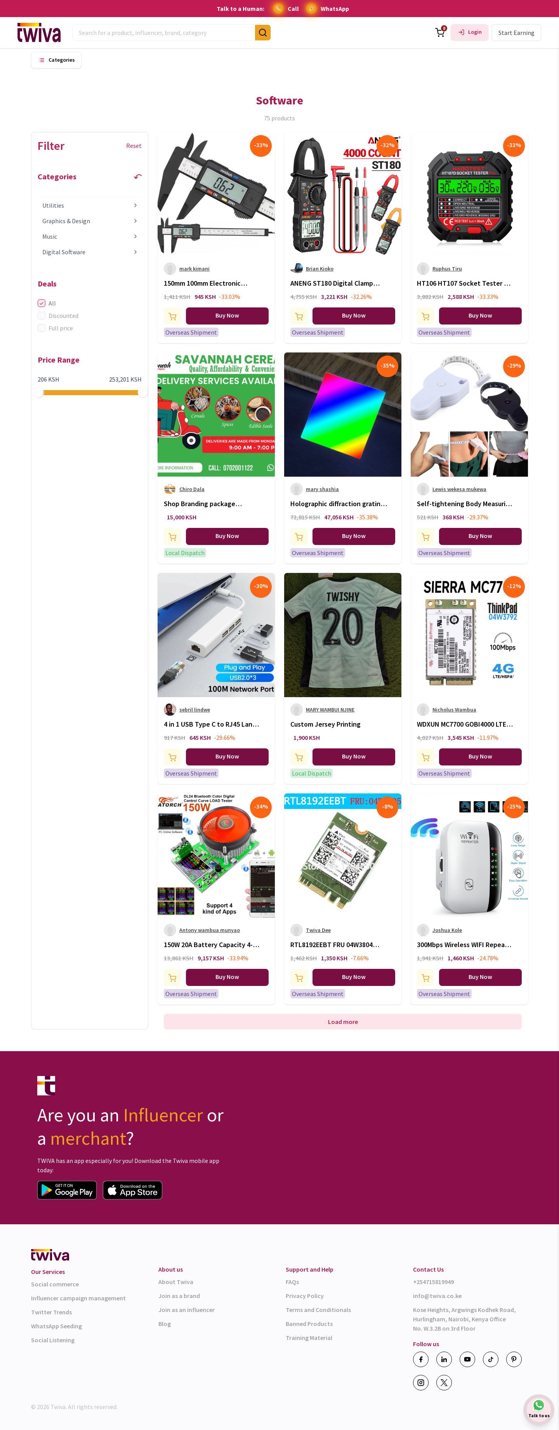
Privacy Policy (305, 1296)
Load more (343, 1022)
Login (475, 32)
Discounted (58, 315)
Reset (134, 145)
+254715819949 (433, 1282)
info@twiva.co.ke (437, 1296)
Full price (55, 328)
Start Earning (516, 32)
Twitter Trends (51, 1312)
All (47, 303)
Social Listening (53, 1340)
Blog (164, 1324)
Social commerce (55, 1284)
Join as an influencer (186, 1310)
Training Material (309, 1337)
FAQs (292, 1282)
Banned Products (309, 1324)
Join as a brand (179, 1296)
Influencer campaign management (78, 1298)
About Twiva (175, 1282)
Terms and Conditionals (318, 1310)
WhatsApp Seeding (56, 1326)
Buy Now (227, 315)
